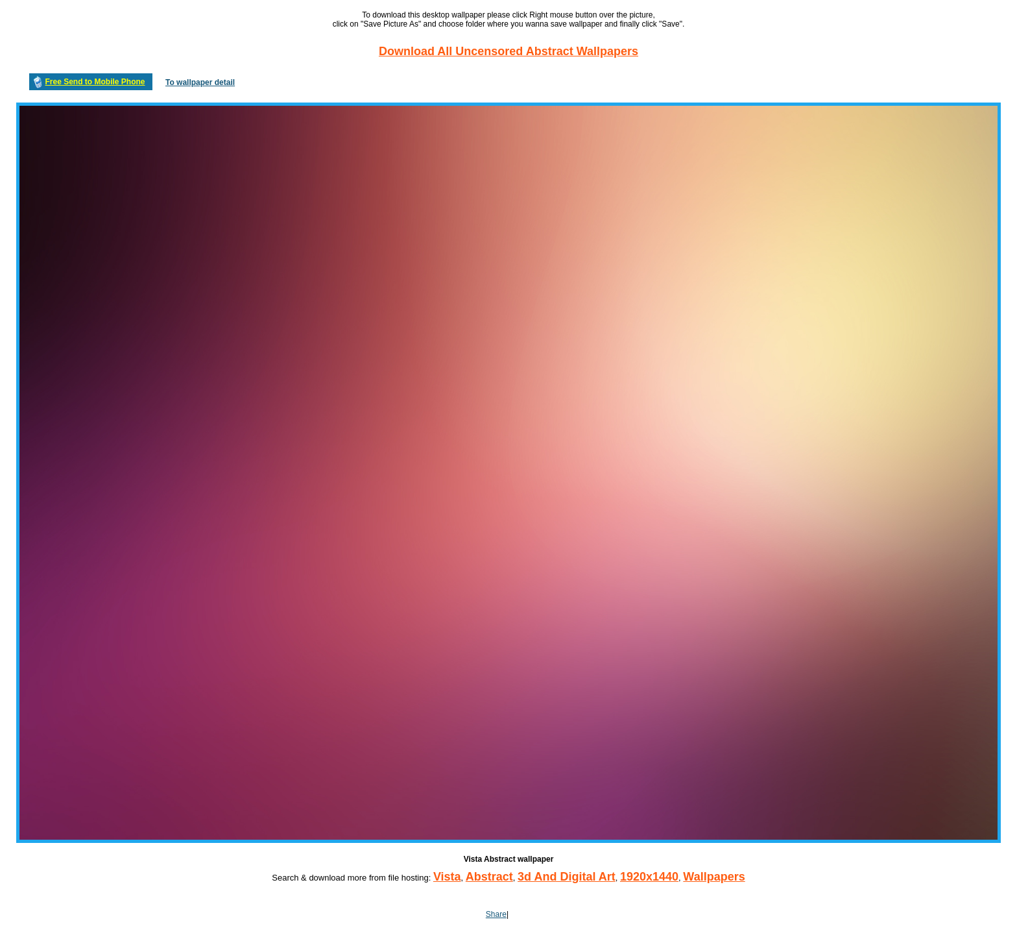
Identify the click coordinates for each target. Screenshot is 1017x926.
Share (496, 914)
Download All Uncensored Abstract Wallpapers (508, 51)
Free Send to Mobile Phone (95, 81)
